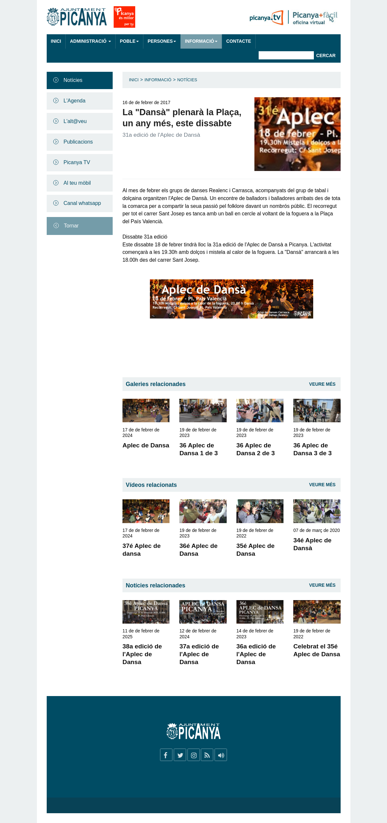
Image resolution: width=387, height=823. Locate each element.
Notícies (73, 80)
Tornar (71, 225)
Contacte (238, 41)
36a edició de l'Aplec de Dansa (256, 654)
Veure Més (322, 384)
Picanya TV (77, 162)
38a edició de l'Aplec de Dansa (142, 654)
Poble (129, 41)
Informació (201, 41)
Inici (56, 41)
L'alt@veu (75, 121)
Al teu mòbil (77, 183)
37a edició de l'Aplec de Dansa (199, 654)
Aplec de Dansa (145, 445)
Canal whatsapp (82, 203)
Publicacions (78, 142)
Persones (162, 41)
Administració (90, 41)
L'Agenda (75, 100)
